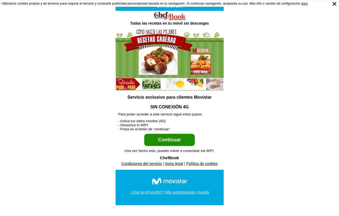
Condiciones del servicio (141, 163)
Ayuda (203, 192)
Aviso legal (174, 163)
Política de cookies (202, 163)
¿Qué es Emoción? (146, 192)
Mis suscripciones (180, 192)
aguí (304, 3)
